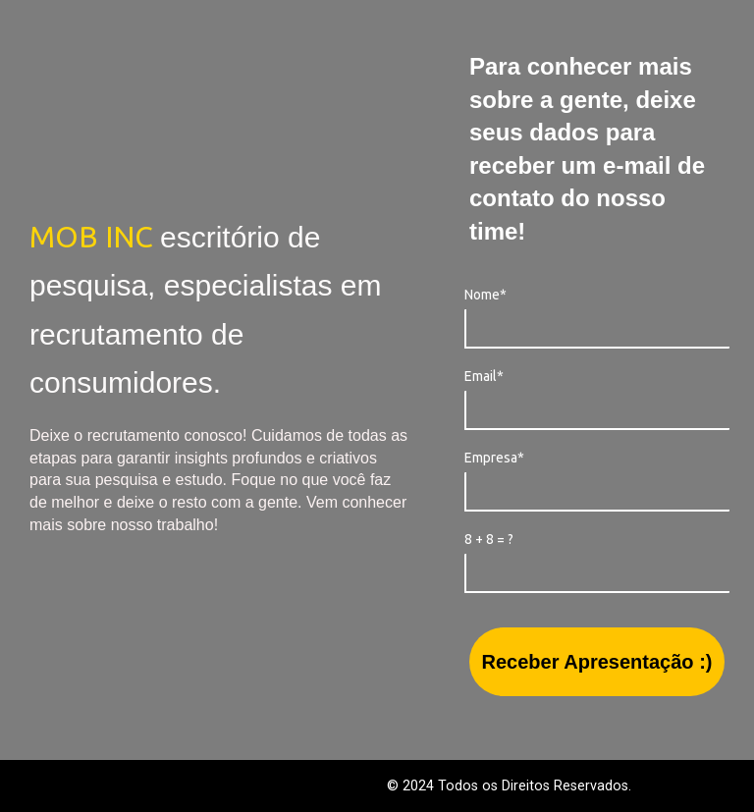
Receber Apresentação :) (597, 662)
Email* (484, 376)
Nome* (485, 294)
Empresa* (494, 457)
